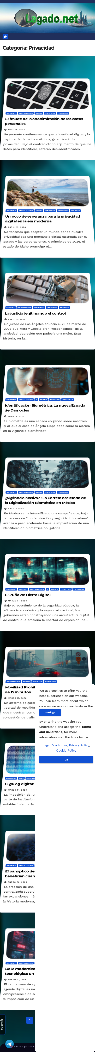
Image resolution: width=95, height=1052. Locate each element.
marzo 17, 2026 (17, 698)
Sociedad (75, 210)
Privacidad (63, 113)
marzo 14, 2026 (17, 790)
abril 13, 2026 (17, 319)
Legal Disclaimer (55, 745)
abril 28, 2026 (17, 227)
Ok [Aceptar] (66, 759)
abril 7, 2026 (16, 509)
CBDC (21, 778)
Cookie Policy (66, 750)
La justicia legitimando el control (35, 313)
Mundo (39, 113)
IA (36, 399)
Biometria (11, 113)
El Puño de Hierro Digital (27, 595)
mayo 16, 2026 (16, 130)
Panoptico (50, 113)
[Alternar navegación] (50, 36)
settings (50, 712)
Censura (10, 307)
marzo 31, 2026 (17, 601)
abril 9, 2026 (16, 416)
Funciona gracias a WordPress (30, 1046)
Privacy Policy (79, 745)
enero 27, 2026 (17, 979)
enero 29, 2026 (17, 882)
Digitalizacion (26, 113)
